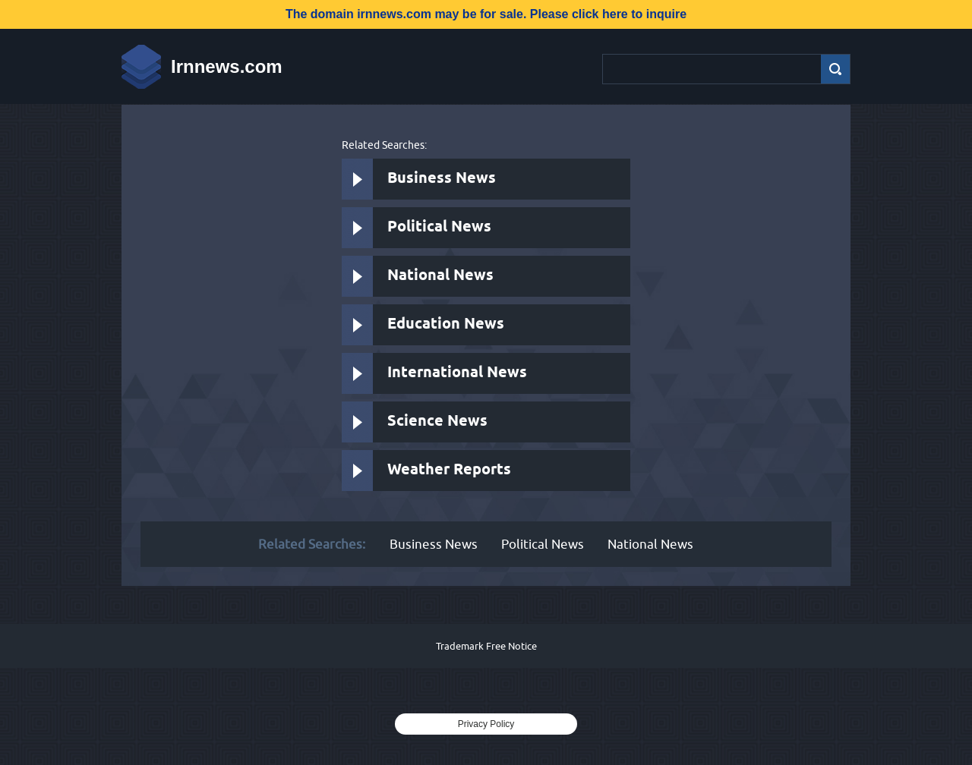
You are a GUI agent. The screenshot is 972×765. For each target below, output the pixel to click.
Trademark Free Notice (486, 646)
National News (440, 276)
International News (457, 373)
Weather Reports (449, 470)
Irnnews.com (226, 66)
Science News (437, 421)
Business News (441, 178)
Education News (445, 324)
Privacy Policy (486, 724)
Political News (439, 227)
